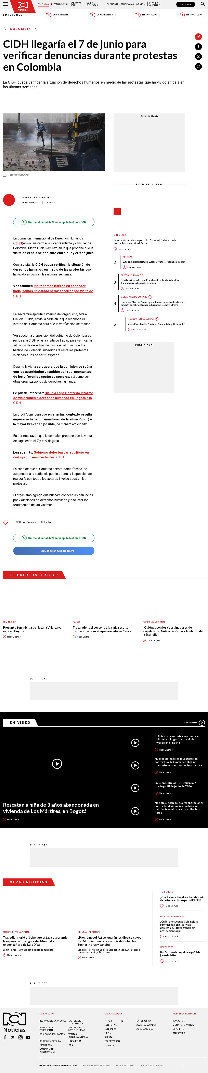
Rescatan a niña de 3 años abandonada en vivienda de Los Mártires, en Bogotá (51, 808)
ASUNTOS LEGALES (146, 1025)
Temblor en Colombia (141, 319)
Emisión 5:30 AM (57, 14)
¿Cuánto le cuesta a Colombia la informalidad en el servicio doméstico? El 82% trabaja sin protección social (179, 926)
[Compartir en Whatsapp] (198, 66)
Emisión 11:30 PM (191, 14)
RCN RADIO (110, 1029)
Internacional (59, 4)
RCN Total (111, 1025)
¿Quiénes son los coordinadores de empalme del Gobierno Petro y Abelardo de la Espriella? (173, 631)
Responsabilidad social (52, 1021)
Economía (112, 4)
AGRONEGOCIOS (144, 1029)
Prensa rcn (45, 1045)
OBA (70, 1045)
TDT (123, 1021)
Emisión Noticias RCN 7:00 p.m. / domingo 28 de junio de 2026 (175, 784)
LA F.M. (108, 1033)
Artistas (127, 257)
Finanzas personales (172, 916)
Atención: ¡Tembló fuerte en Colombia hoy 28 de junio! (156, 324)
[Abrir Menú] (5, 4)
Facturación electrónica (75, 1022)
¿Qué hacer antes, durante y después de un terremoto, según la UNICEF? (182, 899)
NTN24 (108, 1021)
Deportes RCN (75, 4)
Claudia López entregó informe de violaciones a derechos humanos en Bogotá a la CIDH (53, 398)
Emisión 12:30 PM (101, 14)
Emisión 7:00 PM (146, 14)
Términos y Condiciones (151, 1065)
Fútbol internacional (16, 932)
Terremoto (166, 892)
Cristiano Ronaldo (132, 275)
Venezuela (120, 235)
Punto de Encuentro (153, 4)
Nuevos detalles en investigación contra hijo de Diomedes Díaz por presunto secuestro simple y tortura (178, 762)
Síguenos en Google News (54, 551)
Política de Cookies (125, 1065)
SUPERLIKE (178, 1029)
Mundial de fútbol (89, 932)
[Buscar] (203, 4)
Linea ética (74, 1041)
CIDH (18, 522)
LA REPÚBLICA (143, 1021)
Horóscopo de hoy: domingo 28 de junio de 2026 (180, 954)
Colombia (43, 4)
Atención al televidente (46, 1029)
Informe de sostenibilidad (76, 1029)
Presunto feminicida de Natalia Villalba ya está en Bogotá (32, 629)
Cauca (76, 622)
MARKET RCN (179, 1033)
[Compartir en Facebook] (198, 46)
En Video (20, 722)
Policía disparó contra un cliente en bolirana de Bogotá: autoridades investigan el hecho (177, 739)
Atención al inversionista (47, 1050)
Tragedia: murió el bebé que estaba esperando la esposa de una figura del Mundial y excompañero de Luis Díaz (35, 941)
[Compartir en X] (198, 56)
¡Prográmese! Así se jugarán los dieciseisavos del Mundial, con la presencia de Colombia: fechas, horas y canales (109, 941)
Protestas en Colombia (39, 522)
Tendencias (127, 4)
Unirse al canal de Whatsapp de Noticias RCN (54, 222)
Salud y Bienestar (92, 4)
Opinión (140, 4)
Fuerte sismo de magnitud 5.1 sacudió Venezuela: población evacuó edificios (145, 242)
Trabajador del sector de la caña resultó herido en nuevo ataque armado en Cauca (102, 629)
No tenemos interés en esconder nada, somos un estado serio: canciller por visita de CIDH (53, 291)
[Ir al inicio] (23, 6)
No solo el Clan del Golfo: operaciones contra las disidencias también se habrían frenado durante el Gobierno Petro (153, 303)
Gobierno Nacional (154, 622)
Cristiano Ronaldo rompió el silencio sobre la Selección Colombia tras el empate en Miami (150, 281)
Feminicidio (9, 622)
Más (194, 723)
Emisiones (13, 15)
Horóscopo (166, 947)
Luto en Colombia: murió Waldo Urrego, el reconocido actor (154, 261)
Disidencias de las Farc (134, 297)
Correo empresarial (50, 1041)
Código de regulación (52, 1034)
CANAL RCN (185, 4)
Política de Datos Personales (96, 1065)
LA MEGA (109, 1045)
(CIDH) (18, 243)
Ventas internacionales (78, 1035)
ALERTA (109, 1037)
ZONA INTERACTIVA (183, 1025)
